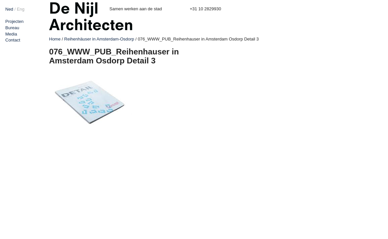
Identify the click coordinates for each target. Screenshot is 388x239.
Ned (9, 9)
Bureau (12, 27)
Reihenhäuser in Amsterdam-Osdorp (99, 39)
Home (55, 39)
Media (11, 34)
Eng (21, 9)
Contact (12, 40)
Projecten (14, 21)
